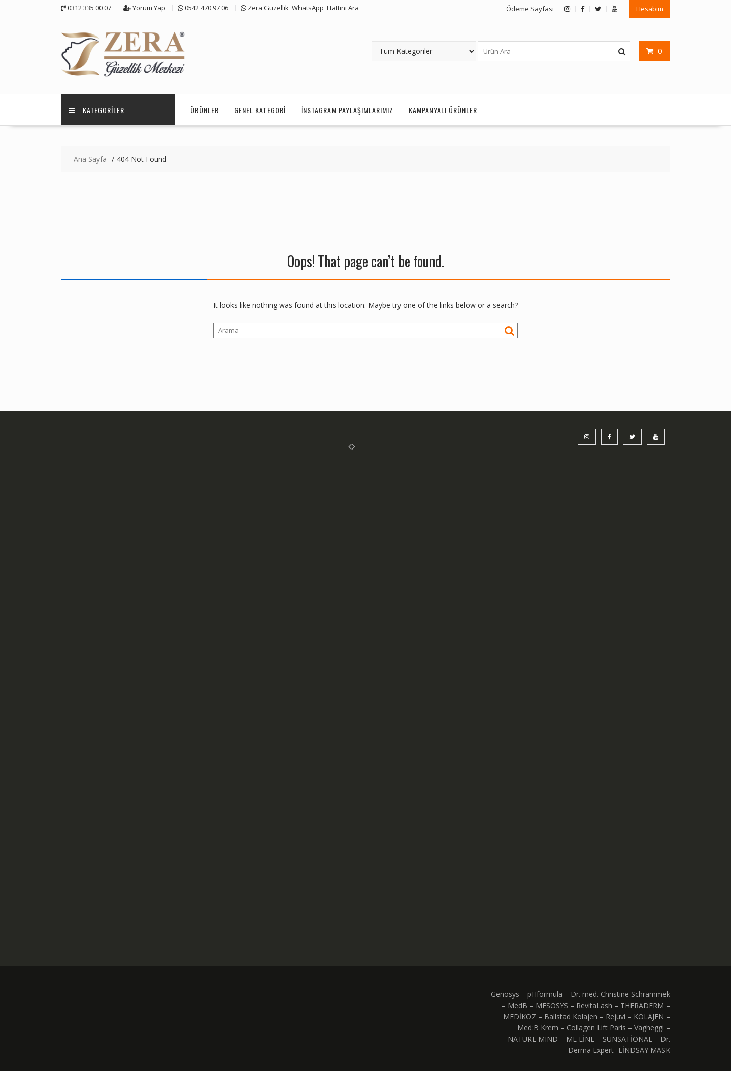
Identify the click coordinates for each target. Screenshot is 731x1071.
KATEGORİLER (96, 110)
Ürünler (204, 110)
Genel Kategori (260, 110)
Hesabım (649, 8)
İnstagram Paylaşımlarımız (347, 110)
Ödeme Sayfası (530, 8)
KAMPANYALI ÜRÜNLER (443, 110)
